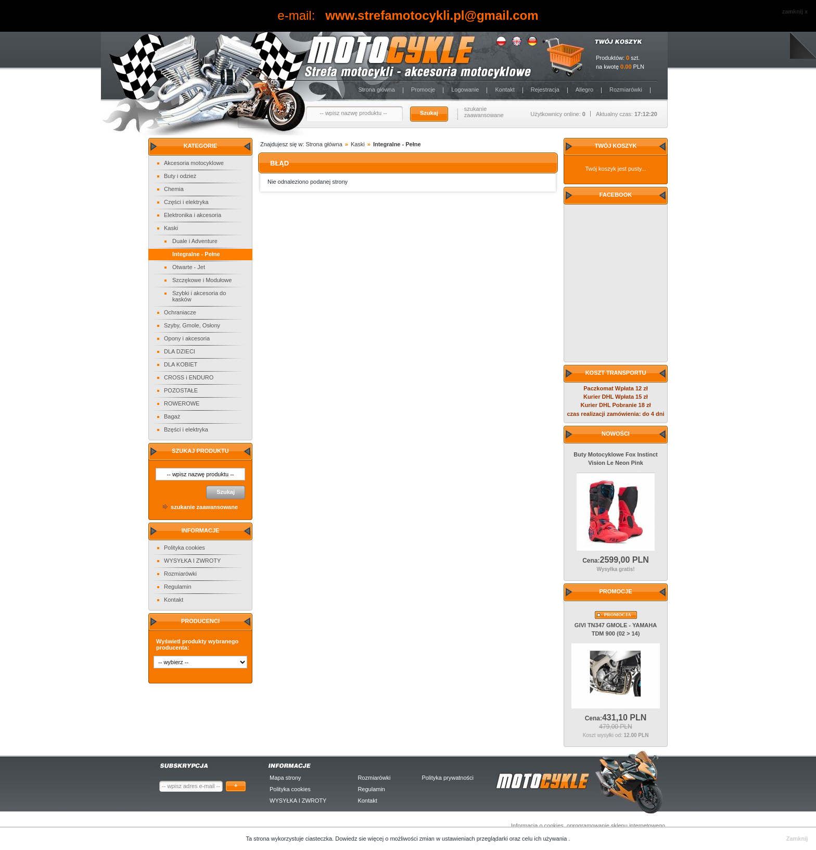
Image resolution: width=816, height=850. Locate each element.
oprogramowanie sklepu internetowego (616, 825)
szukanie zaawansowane (484, 112)
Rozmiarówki (625, 89)
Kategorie (201, 146)
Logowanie (465, 89)
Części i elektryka (186, 202)
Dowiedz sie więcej (360, 838)
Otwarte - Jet (188, 267)
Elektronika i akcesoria (192, 215)
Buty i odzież (180, 176)
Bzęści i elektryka (186, 429)
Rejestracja (545, 89)
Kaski (171, 228)
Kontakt (504, 89)
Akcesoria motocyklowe (194, 163)
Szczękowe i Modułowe (202, 280)
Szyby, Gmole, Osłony (192, 325)
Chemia (174, 189)
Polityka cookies (184, 547)
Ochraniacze (180, 312)
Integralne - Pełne (196, 254)
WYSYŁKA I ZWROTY (192, 560)
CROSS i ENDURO (188, 377)
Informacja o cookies (537, 825)
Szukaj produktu (200, 451)
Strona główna (376, 89)
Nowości (616, 433)
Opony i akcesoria (187, 338)
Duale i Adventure (195, 241)
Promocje (423, 89)
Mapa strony (285, 778)
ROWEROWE (181, 403)
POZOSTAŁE (181, 390)
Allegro (584, 89)
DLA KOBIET (180, 364)
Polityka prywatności (448, 778)
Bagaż (172, 416)
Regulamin (178, 586)
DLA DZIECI (179, 351)
